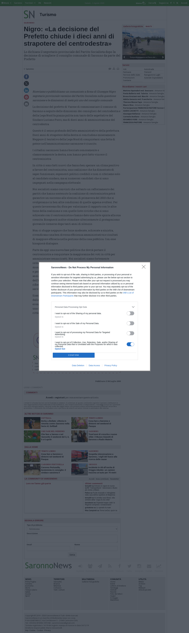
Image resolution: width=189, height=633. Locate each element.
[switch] (130, 313)
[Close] (144, 267)
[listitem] (94, 306)
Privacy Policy (110, 365)
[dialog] (94, 316)
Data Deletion (78, 365)
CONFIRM (73, 355)
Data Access (94, 365)
